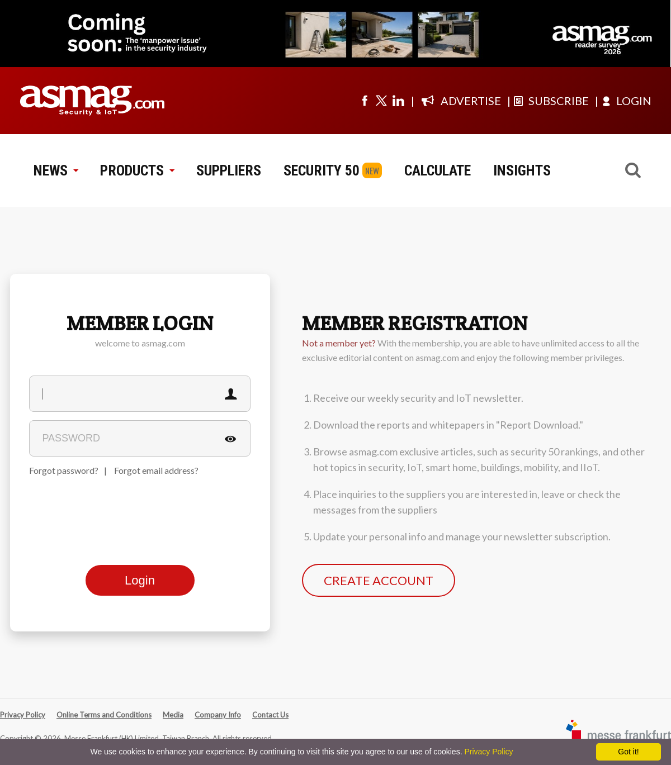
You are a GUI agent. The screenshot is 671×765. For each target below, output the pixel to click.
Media (173, 714)
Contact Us (270, 714)
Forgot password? (63, 470)
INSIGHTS (522, 170)
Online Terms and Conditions (104, 714)
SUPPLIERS (228, 170)
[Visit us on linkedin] (398, 100)
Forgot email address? (156, 470)
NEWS (56, 170)
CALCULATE (437, 170)
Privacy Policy (22, 714)
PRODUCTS (137, 170)
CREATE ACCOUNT (378, 580)
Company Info (218, 714)
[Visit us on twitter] (381, 100)
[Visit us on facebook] (364, 100)
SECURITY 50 (321, 170)
